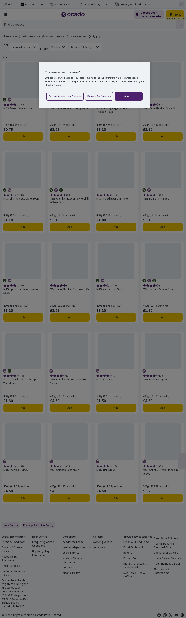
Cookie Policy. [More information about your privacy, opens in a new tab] (53, 85)
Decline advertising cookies (65, 96)
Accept (128, 96)
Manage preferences (99, 96)
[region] (94, 85)
